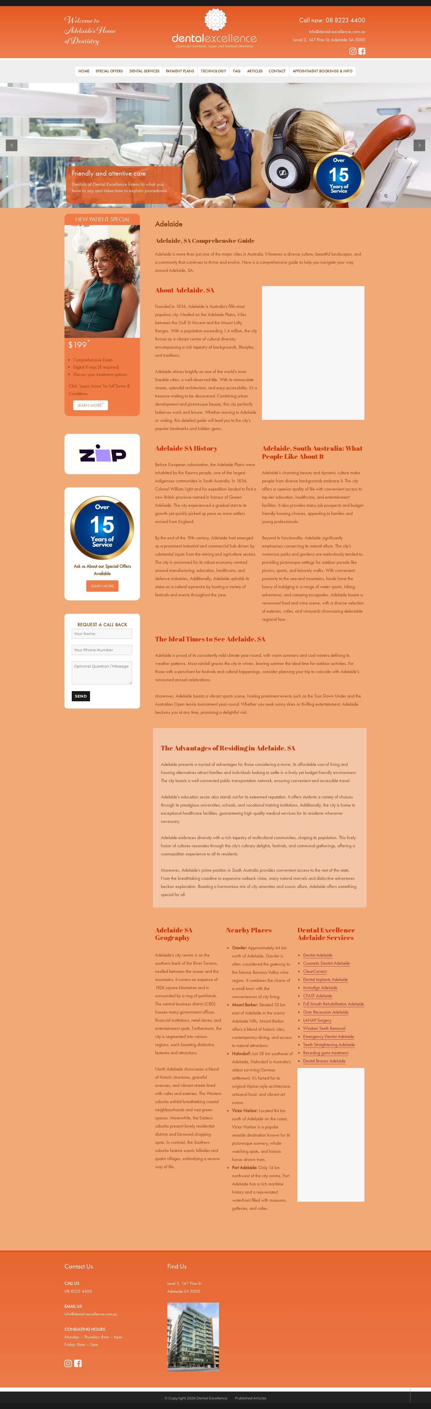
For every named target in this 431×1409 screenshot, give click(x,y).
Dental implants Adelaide (325, 979)
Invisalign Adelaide (320, 987)
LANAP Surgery (317, 1020)
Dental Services (145, 71)
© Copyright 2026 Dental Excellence (196, 1398)
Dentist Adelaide (318, 955)
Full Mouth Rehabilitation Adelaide (333, 1004)
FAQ (236, 71)
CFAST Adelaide (317, 996)
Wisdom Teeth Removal (324, 1028)
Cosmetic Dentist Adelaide (326, 963)
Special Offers (109, 71)
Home (83, 71)
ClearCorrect (314, 971)
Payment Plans (180, 71)
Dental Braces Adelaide (324, 1061)
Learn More (91, 405)
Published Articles (250, 1398)
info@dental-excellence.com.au (337, 31)
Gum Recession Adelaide (326, 1012)
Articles (255, 71)
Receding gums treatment (325, 1053)
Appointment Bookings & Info (323, 71)
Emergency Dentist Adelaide (328, 1036)
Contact (277, 71)
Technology (213, 71)
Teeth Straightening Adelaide (329, 1044)
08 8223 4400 (345, 20)
